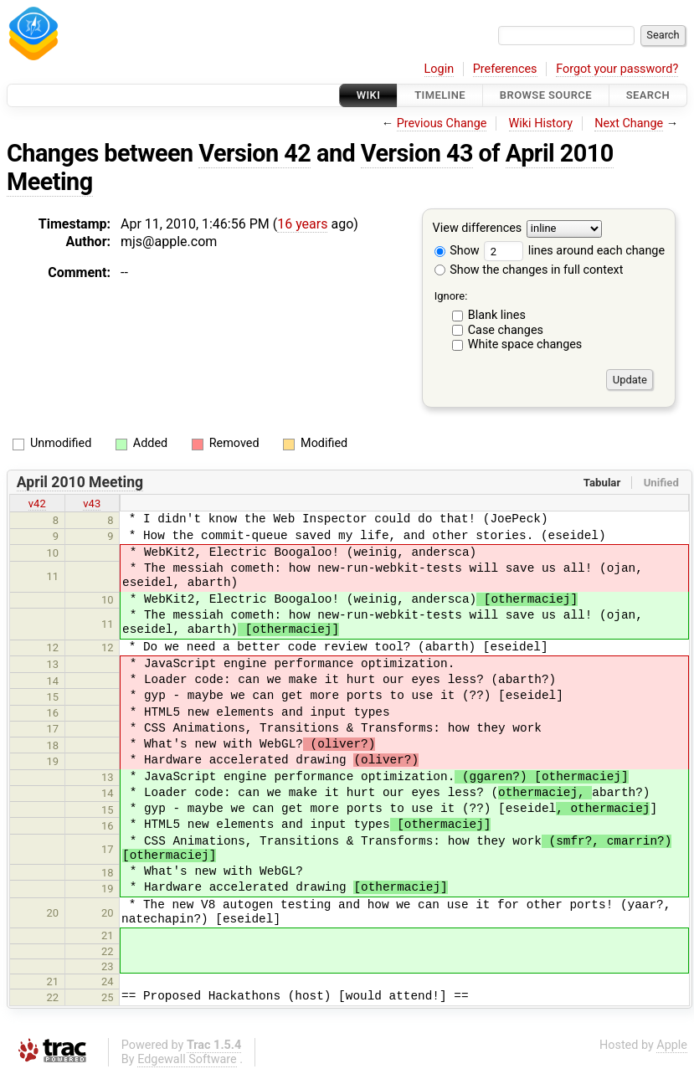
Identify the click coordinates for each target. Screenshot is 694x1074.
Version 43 (417, 153)
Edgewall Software (187, 1059)
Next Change (628, 123)
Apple (671, 1045)
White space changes (525, 344)
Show (457, 251)
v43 (91, 503)
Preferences (505, 69)
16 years (302, 224)
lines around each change (574, 251)
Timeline (439, 95)
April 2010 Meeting (80, 482)
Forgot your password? (617, 69)
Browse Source (546, 95)
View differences (477, 229)
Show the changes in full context (529, 270)
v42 (37, 503)
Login (439, 69)
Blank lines (497, 315)
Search (648, 95)
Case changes (505, 330)
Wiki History (541, 123)
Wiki (369, 95)
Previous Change (442, 123)
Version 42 (254, 153)
